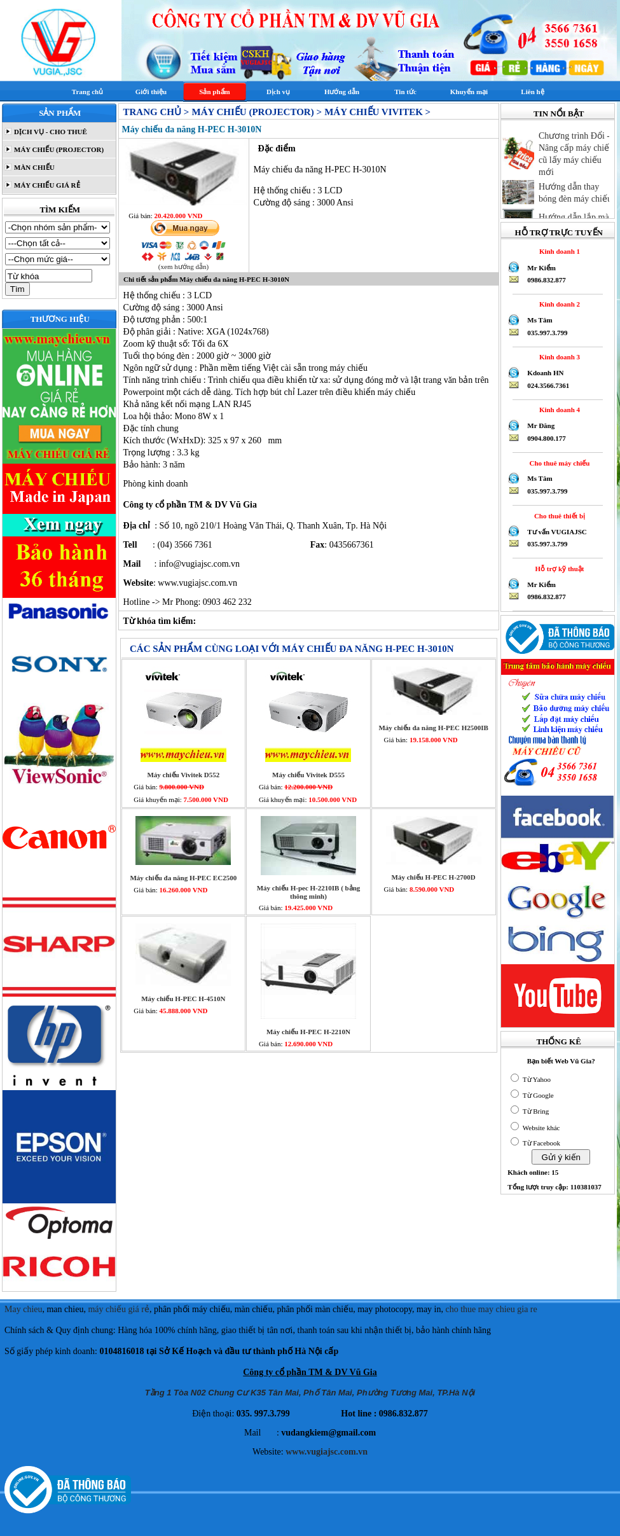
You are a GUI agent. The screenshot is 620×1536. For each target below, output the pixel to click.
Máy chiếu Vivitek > (377, 112)
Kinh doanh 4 (557, 409)
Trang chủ (87, 91)
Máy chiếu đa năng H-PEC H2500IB (433, 727)
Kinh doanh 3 (557, 357)
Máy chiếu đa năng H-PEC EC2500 (183, 878)
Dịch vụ (278, 91)
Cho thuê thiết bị (557, 516)
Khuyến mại (469, 91)
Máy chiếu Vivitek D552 (183, 774)
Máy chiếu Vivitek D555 (308, 774)
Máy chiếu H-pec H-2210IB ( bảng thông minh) (309, 892)
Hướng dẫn (341, 91)
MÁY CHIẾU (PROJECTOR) (58, 149)
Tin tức (405, 91)
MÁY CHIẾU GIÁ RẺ (45, 185)
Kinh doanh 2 (557, 304)
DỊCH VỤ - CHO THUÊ (49, 131)
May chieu (23, 1309)
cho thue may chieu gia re (491, 1309)
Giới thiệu (151, 91)
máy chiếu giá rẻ (118, 1309)
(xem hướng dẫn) (183, 266)
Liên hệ (532, 91)
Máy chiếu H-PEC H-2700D (434, 877)
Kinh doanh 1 (557, 251)
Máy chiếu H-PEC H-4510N (183, 998)
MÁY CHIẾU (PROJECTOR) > (256, 112)
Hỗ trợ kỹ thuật (558, 568)
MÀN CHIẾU (33, 167)
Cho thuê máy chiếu (557, 463)
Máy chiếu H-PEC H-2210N (308, 1031)
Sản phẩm (214, 91)
